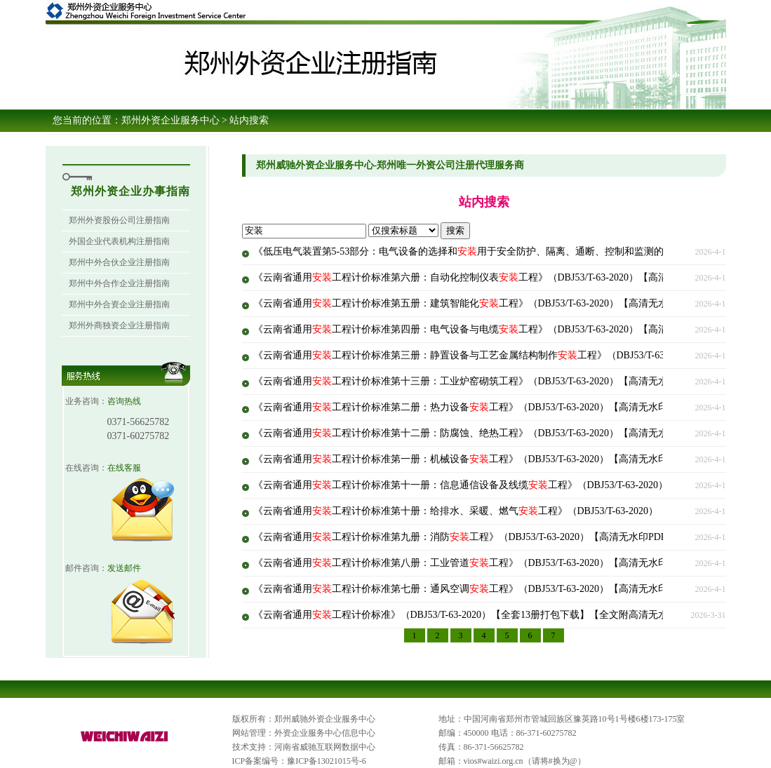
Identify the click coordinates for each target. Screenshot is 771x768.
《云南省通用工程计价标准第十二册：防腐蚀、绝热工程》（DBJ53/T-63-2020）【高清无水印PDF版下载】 (494, 433)
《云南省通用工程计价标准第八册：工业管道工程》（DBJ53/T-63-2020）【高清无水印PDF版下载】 (489, 563)
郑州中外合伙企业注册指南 (119, 262)
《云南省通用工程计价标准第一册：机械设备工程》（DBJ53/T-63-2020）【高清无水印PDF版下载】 (489, 459)
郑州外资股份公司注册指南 (119, 220)
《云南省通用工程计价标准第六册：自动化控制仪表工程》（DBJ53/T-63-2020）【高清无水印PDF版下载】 (504, 277)
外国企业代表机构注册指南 (119, 241)
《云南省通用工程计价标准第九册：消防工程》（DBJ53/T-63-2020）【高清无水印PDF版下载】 (479, 537)
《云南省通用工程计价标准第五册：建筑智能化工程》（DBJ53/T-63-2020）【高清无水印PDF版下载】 (494, 303)
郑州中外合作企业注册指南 (119, 283)
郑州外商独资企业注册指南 (119, 325)
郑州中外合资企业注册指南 (119, 304)
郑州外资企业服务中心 (170, 120)
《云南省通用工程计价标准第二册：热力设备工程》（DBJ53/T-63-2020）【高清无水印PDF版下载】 (489, 407)
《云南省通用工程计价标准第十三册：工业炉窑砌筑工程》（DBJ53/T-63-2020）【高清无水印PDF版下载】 (494, 381)
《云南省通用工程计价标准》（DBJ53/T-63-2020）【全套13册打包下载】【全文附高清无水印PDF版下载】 (494, 614)
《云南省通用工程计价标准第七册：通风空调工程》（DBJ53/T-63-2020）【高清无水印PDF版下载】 (489, 589)
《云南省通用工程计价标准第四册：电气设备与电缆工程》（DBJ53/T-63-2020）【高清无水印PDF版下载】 (504, 329)
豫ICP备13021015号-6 (326, 761)
